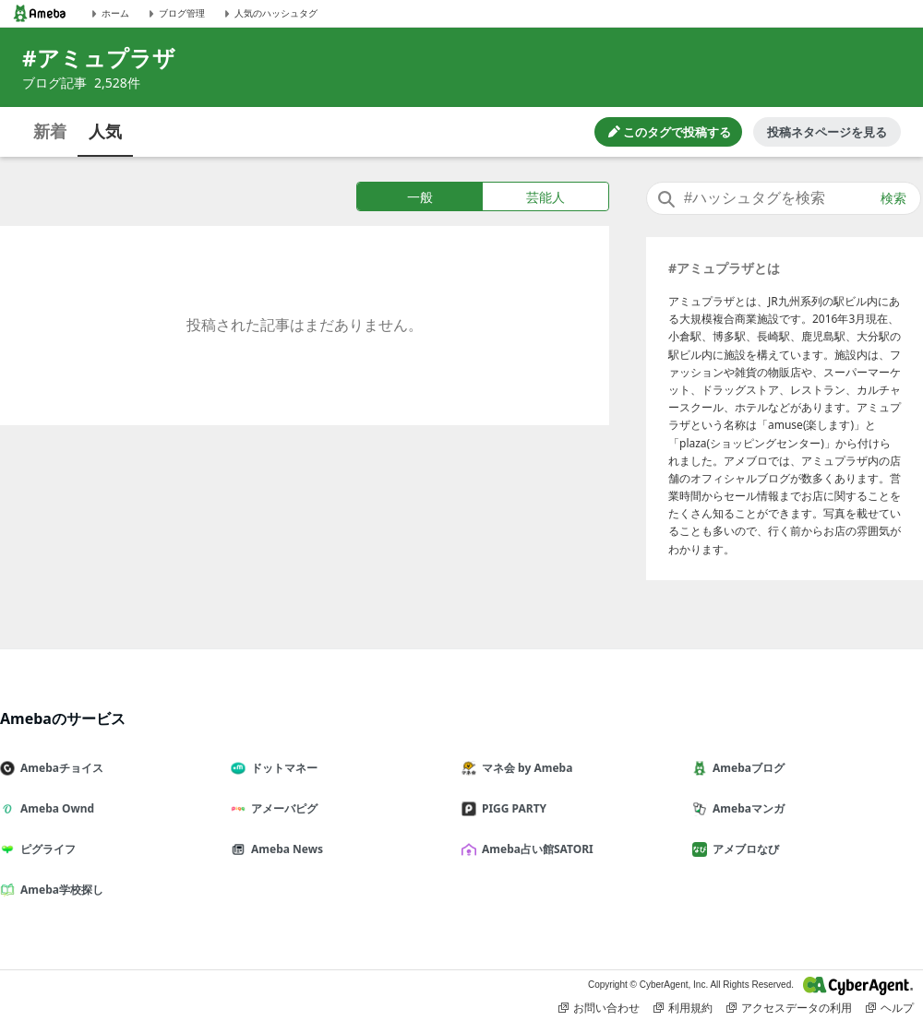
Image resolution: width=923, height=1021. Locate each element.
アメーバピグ (281, 808)
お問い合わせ (599, 1008)
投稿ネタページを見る (827, 132)
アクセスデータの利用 (789, 1008)
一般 (420, 197)
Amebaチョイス (59, 768)
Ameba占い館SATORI (535, 849)
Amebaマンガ (745, 808)
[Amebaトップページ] (39, 13)
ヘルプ (890, 1008)
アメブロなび (743, 849)
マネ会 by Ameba (524, 768)
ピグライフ (45, 849)
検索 (893, 198)
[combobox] (783, 198)
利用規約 (683, 1008)
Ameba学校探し (59, 889)
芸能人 (545, 197)
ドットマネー (281, 768)
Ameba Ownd (54, 808)
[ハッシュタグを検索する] (783, 198)
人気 (105, 131)
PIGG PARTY (511, 808)
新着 (49, 131)
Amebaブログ (745, 768)
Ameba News (284, 849)
